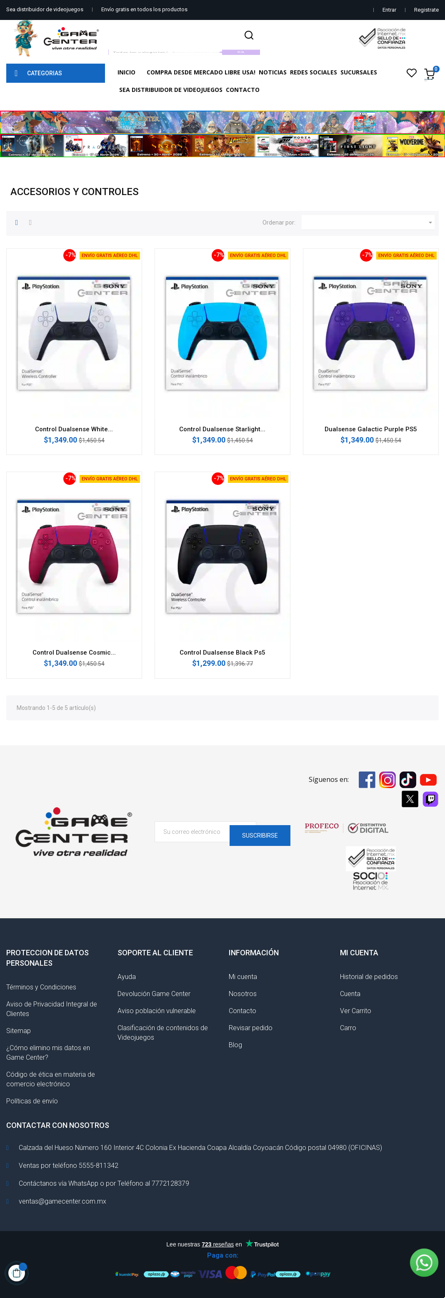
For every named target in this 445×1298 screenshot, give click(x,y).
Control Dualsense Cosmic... (74, 652)
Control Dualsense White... (74, 429)
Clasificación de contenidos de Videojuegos (163, 1032)
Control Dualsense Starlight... (222, 429)
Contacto (242, 1011)
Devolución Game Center (154, 994)
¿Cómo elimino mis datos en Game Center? (48, 1052)
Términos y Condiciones (41, 987)
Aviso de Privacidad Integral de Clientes (51, 1009)
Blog (235, 1045)
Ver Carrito (355, 1011)
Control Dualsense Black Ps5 (222, 652)
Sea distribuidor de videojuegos (44, 9)
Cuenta (350, 994)
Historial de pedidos (369, 977)
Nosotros (243, 994)
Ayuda (127, 977)
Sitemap (18, 1031)
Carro (348, 1028)
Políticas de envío (32, 1101)
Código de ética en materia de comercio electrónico (50, 1079)
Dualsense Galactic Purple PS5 (371, 429)
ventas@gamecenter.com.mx (62, 1201)
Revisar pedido (250, 1028)
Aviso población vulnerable (157, 1011)
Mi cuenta (243, 977)
